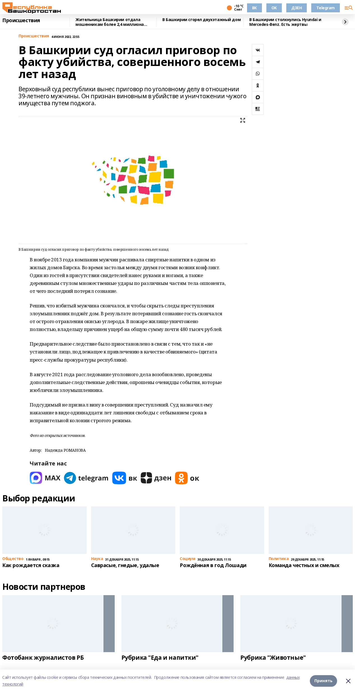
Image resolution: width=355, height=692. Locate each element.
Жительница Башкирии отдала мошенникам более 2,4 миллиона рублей (109, 22)
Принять (323, 680)
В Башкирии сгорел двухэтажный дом (201, 19)
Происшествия (21, 20)
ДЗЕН (296, 7)
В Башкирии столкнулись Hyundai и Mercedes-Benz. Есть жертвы (285, 22)
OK (274, 7)
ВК (254, 7)
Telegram (325, 7)
